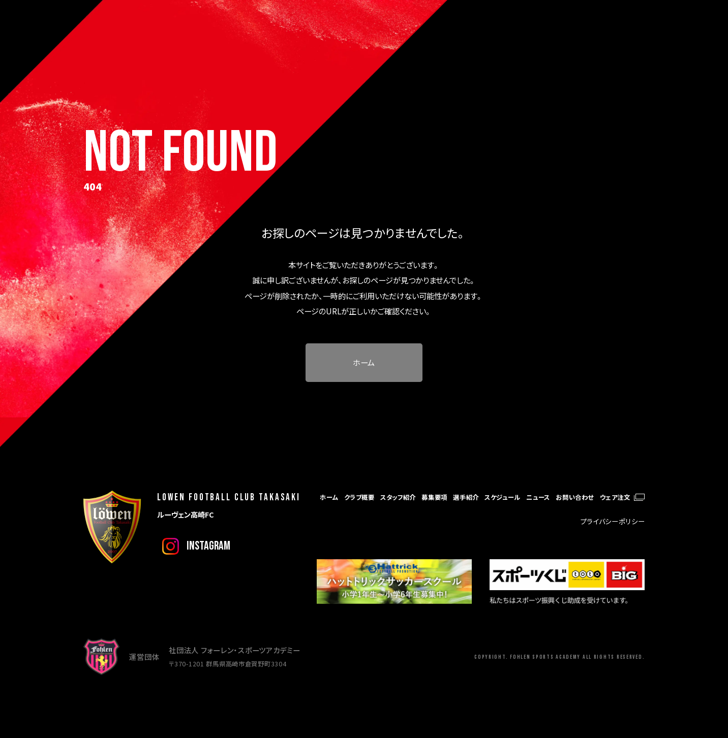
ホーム (364, 362)
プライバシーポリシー (613, 521)
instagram (208, 546)
